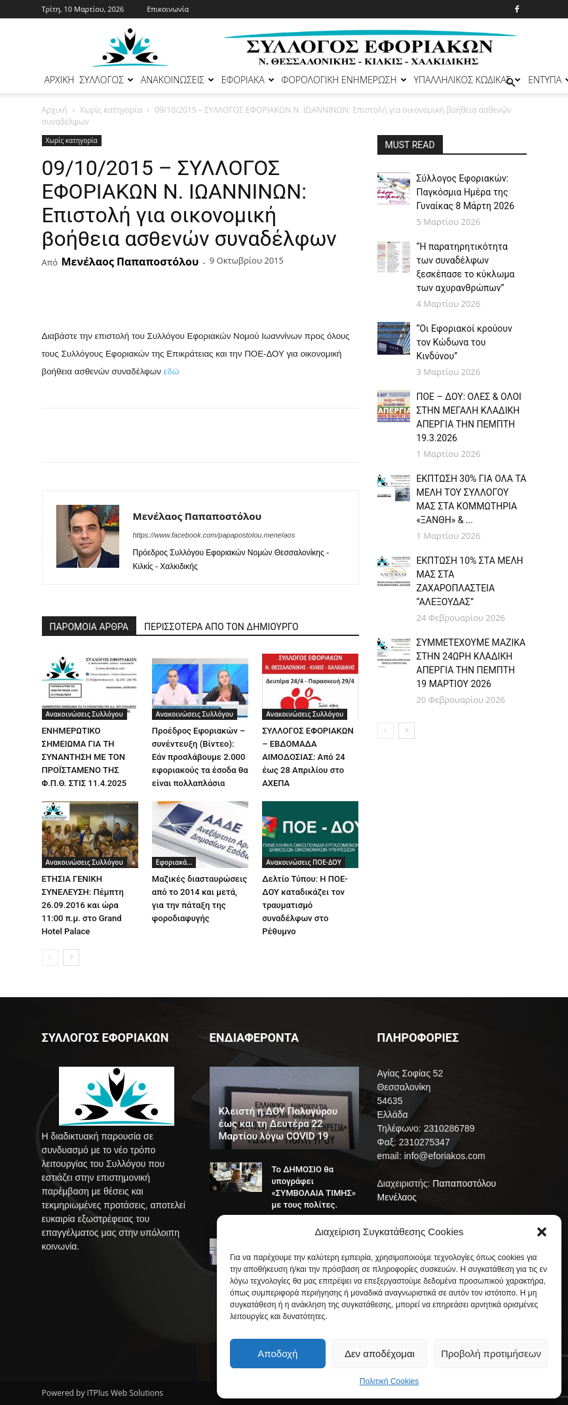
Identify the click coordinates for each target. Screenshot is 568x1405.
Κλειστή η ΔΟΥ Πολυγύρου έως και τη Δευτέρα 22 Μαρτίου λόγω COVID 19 (278, 1123)
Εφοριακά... (174, 862)
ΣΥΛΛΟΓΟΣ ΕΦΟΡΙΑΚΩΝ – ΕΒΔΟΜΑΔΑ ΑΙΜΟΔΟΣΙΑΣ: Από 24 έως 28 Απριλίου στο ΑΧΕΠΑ (308, 757)
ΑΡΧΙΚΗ (60, 79)
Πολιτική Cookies (389, 1381)
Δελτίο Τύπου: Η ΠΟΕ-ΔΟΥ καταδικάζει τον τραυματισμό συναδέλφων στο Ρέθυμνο (305, 905)
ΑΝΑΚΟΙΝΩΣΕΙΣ (177, 79)
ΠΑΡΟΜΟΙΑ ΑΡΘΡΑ (89, 627)
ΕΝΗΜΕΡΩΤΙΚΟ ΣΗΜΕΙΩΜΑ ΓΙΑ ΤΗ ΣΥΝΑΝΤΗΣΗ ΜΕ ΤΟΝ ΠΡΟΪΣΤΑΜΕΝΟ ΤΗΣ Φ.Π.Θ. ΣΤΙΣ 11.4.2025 (84, 757)
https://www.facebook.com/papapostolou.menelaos (214, 535)
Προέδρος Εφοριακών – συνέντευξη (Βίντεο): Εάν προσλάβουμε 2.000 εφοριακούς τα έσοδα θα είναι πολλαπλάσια (200, 757)
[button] (541, 1231)
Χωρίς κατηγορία (111, 109)
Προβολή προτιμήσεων (491, 1353)
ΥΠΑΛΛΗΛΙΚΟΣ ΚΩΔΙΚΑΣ (467, 79)
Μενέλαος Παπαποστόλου (130, 261)
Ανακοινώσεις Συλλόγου (84, 714)
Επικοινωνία (168, 9)
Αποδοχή (277, 1353)
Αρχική (54, 109)
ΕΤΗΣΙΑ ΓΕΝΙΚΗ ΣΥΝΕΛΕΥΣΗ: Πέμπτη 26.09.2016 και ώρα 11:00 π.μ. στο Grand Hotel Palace (83, 905)
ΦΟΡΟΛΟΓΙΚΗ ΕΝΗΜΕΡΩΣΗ (344, 79)
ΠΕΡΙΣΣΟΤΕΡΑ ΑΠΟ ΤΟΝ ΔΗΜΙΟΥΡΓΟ (221, 627)
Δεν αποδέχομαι (380, 1353)
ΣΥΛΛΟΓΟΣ (106, 79)
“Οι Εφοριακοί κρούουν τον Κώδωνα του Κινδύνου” (464, 342)
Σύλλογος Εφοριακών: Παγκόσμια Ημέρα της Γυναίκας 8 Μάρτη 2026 (466, 192)
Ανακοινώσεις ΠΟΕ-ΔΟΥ (303, 862)
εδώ (172, 371)
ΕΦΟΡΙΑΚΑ (248, 79)
